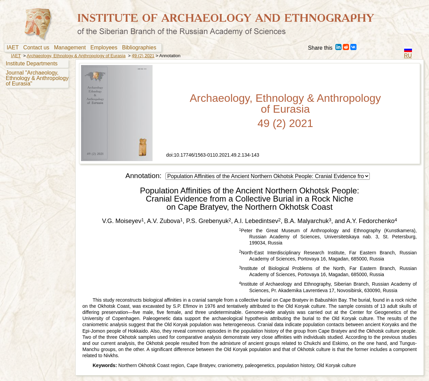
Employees (106, 47)
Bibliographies (140, 47)
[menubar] (83, 47)
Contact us (37, 47)
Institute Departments (32, 63)
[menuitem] (14, 47)
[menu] (36, 73)
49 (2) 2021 (143, 55)
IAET (13, 47)
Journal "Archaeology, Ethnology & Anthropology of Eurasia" (37, 78)
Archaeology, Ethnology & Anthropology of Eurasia (76, 55)
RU (408, 56)
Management (71, 47)
